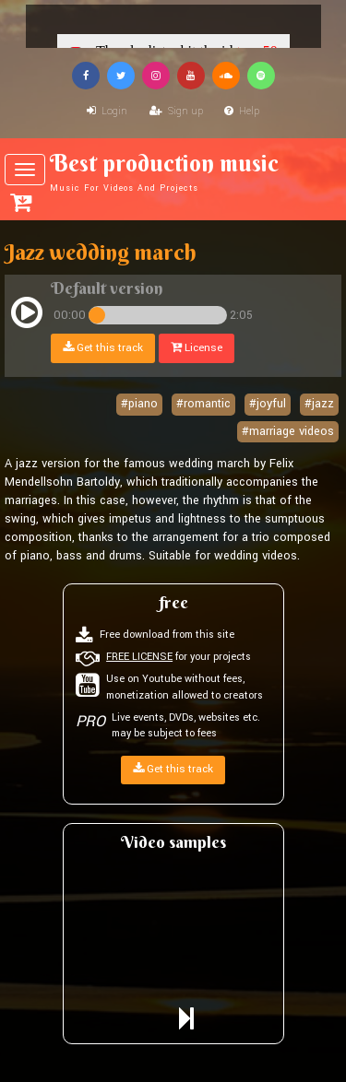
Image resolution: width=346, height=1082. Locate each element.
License (196, 348)
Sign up (176, 111)
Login (107, 111)
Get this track (103, 348)
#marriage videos (288, 431)
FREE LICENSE (139, 657)
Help (241, 111)
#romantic (203, 403)
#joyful (267, 403)
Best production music (173, 171)
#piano (139, 403)
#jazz (319, 403)
